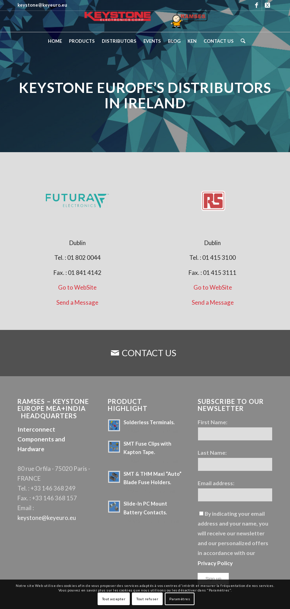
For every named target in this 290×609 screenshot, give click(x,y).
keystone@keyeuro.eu (46, 517)
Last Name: (212, 452)
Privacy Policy (215, 563)
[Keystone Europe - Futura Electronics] (77, 201)
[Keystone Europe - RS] (212, 201)
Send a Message (77, 302)
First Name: (212, 422)
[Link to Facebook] (257, 5)
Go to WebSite (77, 287)
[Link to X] (267, 5)
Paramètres (179, 599)
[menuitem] (54, 41)
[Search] (241, 41)
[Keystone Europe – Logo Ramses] (145, 21)
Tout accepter (114, 599)
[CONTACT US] (145, 353)
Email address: (216, 483)
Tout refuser (147, 599)
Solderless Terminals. (149, 422)
